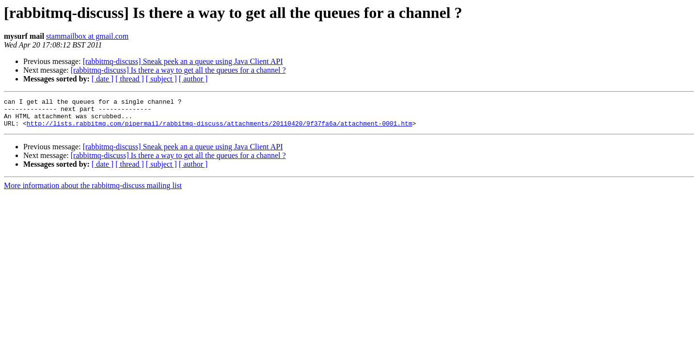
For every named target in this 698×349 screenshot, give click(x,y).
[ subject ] (161, 79)
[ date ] (102, 79)
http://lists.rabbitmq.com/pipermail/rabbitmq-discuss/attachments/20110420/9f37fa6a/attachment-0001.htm (219, 129)
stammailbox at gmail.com (87, 36)
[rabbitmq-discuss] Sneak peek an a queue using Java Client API (183, 61)
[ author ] (193, 79)
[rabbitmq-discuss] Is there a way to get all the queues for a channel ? (178, 70)
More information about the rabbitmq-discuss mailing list (93, 191)
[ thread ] (129, 79)
